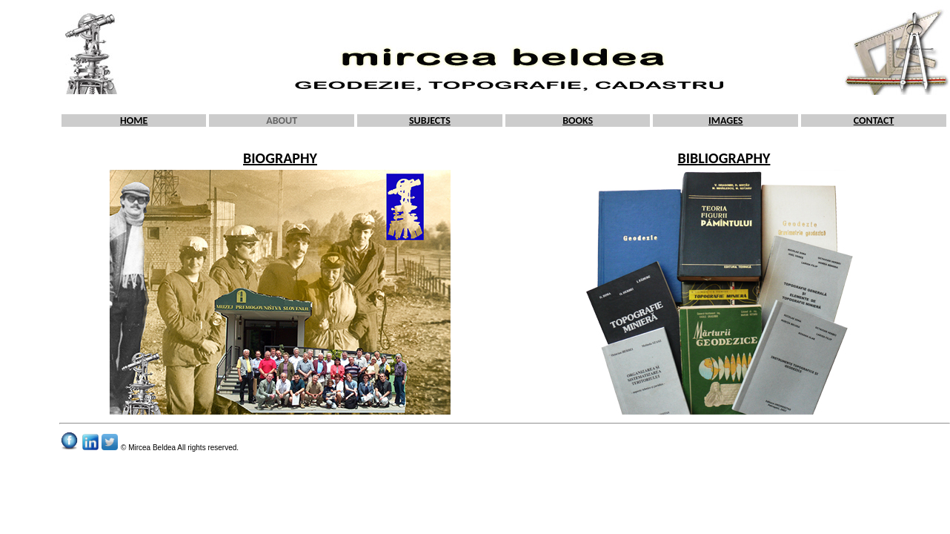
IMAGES (725, 120)
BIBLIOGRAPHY (724, 158)
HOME (133, 120)
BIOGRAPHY (280, 158)
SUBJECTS (430, 120)
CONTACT (874, 120)
